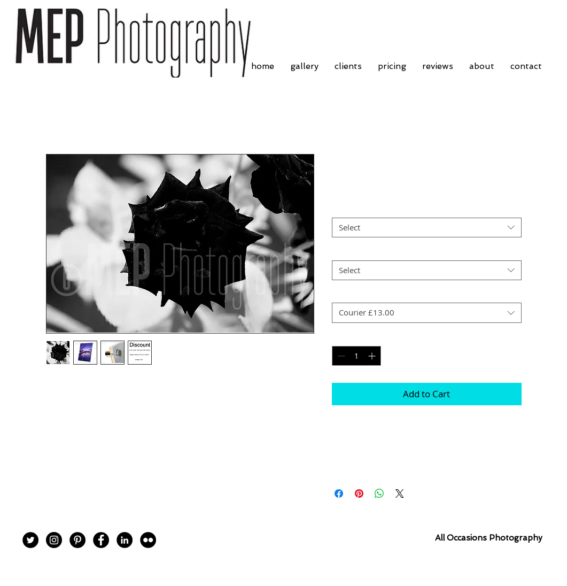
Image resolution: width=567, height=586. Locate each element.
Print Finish (355, 208)
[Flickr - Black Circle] (148, 540)
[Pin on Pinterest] (359, 493)
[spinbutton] (356, 355)
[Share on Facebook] (338, 493)
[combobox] (427, 228)
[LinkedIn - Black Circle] (124, 540)
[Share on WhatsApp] (379, 493)
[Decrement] (340, 355)
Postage (349, 293)
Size (342, 251)
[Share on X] (399, 493)
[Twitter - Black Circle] (30, 540)
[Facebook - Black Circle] (101, 540)
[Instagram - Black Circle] (54, 540)
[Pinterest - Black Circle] (77, 540)
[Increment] (372, 355)
